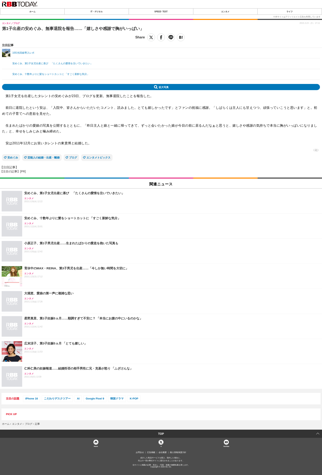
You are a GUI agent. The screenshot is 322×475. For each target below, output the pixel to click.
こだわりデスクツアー (57, 398)
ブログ (73, 157)
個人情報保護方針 (178, 452)
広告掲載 (151, 452)
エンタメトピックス (98, 157)
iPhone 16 (31, 398)
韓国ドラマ (117, 398)
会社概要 (163, 452)
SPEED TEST (161, 11)
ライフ (289, 11)
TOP (161, 433)
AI (78, 398)
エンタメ (225, 11)
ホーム (32, 11)
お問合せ (140, 452)
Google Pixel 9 (95, 398)
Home (96, 446)
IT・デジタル (97, 11)
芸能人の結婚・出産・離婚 (44, 157)
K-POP (134, 398)
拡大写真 (164, 87)
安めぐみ (12, 157)
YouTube (226, 446)
